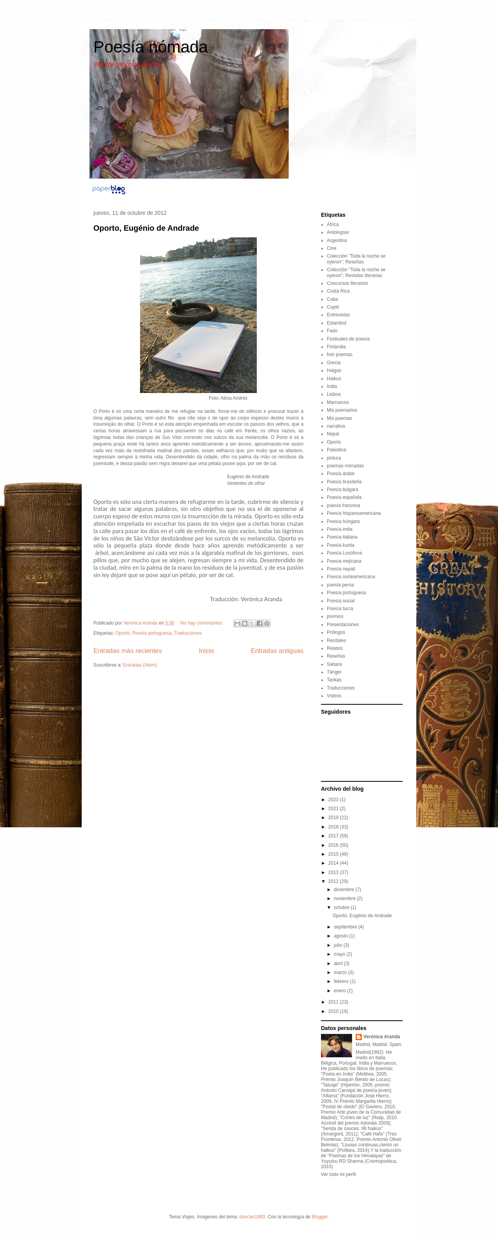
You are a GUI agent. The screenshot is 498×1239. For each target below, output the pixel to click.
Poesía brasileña (344, 481)
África (333, 224)
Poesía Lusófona (344, 553)
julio (339, 945)
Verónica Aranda (381, 1036)
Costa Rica (338, 291)
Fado (332, 330)
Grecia (333, 362)
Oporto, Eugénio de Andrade (146, 228)
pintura (334, 458)
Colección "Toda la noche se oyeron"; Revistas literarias (356, 272)
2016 (334, 845)
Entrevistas (338, 315)
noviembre (345, 898)
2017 (334, 836)
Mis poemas (339, 418)
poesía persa (340, 585)
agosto (341, 936)
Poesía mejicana (344, 561)
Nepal (333, 434)
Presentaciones (343, 624)
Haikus (334, 378)
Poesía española (344, 497)
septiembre (346, 927)
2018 (334, 827)
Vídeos (334, 695)
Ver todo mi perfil (338, 1174)
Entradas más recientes (127, 651)
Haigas (334, 370)
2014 (334, 863)
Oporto (123, 633)
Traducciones (188, 633)
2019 (334, 817)
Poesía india (339, 529)
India (332, 386)
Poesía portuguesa (152, 633)
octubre (342, 907)
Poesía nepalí (341, 569)
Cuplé (333, 307)
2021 (334, 808)
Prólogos (336, 632)
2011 (334, 1002)
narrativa (336, 426)
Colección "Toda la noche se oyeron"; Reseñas (356, 258)
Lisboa (333, 394)
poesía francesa (343, 505)
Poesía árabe (340, 473)
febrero (342, 981)
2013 (334, 872)
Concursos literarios (347, 283)
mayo (340, 954)
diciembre (344, 889)
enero (340, 990)
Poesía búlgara (342, 489)
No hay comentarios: (202, 623)
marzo (341, 972)
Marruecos (338, 402)
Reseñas (336, 656)
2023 (334, 799)
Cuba (332, 299)
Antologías (338, 232)
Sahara (334, 664)
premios (335, 616)
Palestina (336, 450)
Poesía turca (340, 608)
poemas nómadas (345, 466)
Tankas (334, 680)
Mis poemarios (342, 410)
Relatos (335, 648)
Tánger (334, 672)
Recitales (336, 640)
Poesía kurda (340, 545)
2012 (334, 881)
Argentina (337, 240)
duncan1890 (252, 1217)
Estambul (336, 323)
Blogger (320, 1217)
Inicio (206, 651)
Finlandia (336, 346)
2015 (334, 854)
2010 (334, 1011)
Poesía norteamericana (351, 576)
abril (339, 963)
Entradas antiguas (277, 651)
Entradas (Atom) (140, 665)
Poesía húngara (343, 521)
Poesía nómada (150, 47)
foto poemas (339, 354)
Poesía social (340, 601)
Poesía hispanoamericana (354, 513)
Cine (332, 248)
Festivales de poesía (348, 339)
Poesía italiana (342, 537)
